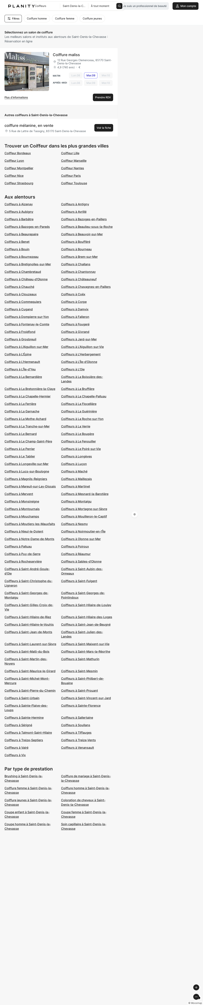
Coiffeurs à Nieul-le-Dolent (24, 531)
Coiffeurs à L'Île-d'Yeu (20, 369)
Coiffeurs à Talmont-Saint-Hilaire (28, 732)
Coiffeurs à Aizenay (19, 204)
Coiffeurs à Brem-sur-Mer (79, 257)
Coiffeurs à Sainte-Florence (81, 705)
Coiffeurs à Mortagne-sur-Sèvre (84, 509)
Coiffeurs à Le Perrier (20, 449)
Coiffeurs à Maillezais (76, 479)
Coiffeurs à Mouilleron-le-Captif (84, 516)
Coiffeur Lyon (14, 160)
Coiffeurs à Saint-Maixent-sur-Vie (85, 644)
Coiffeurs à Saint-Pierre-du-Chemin (30, 690)
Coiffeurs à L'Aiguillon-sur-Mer (26, 347)
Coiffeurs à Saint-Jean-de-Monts (28, 632)
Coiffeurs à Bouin (17, 249)
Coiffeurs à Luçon (74, 464)
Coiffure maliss (66, 55)
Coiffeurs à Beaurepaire (21, 234)
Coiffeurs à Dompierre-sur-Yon (27, 317)
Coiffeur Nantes (72, 168)
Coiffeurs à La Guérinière (79, 411)
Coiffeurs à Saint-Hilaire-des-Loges (86, 617)
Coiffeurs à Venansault (77, 747)
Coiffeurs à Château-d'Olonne (26, 279)
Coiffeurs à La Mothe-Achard (25, 419)
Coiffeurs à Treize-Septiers (24, 740)
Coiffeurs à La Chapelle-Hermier (28, 396)
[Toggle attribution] (199, 1001)
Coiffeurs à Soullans (75, 725)
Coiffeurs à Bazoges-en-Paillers (84, 219)
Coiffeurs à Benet (17, 242)
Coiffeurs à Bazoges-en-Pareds (27, 227)
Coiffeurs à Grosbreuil (20, 339)
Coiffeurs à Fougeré (75, 324)
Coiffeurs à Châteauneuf (79, 279)
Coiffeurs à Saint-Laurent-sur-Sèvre (30, 644)
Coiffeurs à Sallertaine (77, 717)
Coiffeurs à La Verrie (75, 426)
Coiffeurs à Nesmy (74, 524)
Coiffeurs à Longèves (76, 456)
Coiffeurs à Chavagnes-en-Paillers (86, 287)
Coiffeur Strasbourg (19, 183)
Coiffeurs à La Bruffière (77, 389)
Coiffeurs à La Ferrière (20, 404)
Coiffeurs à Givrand (75, 332)
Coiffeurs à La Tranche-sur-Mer (27, 426)
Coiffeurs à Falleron (75, 317)
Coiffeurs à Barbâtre (19, 219)
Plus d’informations (16, 97)
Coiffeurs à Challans (75, 264)
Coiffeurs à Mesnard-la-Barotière (84, 494)
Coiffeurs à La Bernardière (23, 377)
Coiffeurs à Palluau (18, 546)
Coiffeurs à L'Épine (18, 354)
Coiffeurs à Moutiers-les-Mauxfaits (30, 524)
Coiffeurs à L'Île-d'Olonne (79, 362)
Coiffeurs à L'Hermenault (22, 362)
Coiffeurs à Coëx (73, 294)
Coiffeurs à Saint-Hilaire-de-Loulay (86, 605)
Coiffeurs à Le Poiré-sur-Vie (81, 449)
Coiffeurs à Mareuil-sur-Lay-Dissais (30, 486)
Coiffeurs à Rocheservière (23, 561)
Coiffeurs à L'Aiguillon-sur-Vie (82, 347)
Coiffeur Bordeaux (18, 153)
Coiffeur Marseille (73, 160)
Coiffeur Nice (14, 176)
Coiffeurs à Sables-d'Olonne (81, 561)
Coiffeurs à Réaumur (76, 554)
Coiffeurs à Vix (15, 755)
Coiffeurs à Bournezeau (22, 257)
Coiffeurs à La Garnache (22, 411)
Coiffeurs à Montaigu (76, 501)
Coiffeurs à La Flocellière (78, 404)
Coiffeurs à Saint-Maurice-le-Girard (30, 671)
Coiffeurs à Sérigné (18, 725)
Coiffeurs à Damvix (75, 309)
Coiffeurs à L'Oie (73, 369)
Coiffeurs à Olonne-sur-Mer (81, 539)
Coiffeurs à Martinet (75, 486)
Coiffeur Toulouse (74, 183)
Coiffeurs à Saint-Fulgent (79, 581)
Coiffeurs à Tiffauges (76, 732)
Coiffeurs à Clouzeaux (21, 294)
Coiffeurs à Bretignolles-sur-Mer (28, 264)
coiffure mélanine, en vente (29, 125)
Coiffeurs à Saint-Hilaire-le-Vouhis (29, 624)
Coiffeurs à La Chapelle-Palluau (83, 396)
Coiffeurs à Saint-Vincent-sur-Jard (86, 698)
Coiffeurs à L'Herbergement (81, 354)
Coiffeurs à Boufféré (75, 242)
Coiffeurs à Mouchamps (22, 516)
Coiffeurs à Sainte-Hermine (24, 717)
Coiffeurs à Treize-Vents (78, 740)
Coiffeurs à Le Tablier (20, 456)
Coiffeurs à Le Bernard (21, 434)
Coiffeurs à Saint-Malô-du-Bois (27, 651)
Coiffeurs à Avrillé (73, 212)
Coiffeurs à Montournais (22, 509)
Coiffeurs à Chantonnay (78, 272)
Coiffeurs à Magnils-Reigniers (26, 479)
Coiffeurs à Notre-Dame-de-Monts (29, 539)
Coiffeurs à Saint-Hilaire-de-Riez (28, 617)
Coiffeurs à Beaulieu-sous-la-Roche (87, 227)
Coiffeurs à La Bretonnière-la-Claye (30, 389)
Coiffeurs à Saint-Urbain (22, 698)
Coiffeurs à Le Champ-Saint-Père (28, 441)
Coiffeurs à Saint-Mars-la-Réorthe (85, 651)
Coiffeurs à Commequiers (23, 302)
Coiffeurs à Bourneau (76, 249)
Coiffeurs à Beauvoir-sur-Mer (82, 234)
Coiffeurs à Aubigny (19, 212)
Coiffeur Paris (71, 176)
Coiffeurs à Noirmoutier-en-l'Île (83, 531)
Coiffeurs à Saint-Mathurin (80, 659)
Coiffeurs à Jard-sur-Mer (79, 339)
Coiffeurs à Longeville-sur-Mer (26, 464)
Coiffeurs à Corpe (74, 302)
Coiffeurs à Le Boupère (77, 434)
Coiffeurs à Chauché (19, 287)
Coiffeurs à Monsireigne (22, 501)
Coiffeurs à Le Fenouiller (78, 441)
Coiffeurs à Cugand (19, 309)
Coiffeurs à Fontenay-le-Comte (27, 324)
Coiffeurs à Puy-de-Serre (22, 554)
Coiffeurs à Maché (74, 471)
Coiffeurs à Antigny (75, 204)
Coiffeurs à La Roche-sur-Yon (82, 419)
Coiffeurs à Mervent (19, 494)
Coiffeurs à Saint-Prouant (79, 690)
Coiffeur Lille (70, 153)
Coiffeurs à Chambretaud (23, 272)
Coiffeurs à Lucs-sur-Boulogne (27, 471)
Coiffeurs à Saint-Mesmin (79, 671)
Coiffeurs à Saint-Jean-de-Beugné (86, 624)
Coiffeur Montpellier (19, 168)
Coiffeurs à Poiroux (75, 546)
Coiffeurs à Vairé (16, 747)
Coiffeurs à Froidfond (20, 332)
